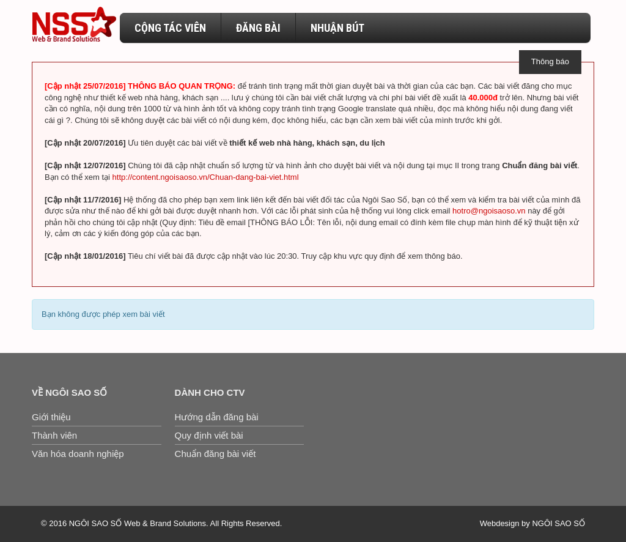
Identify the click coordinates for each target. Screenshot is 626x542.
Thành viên (54, 435)
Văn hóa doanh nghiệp (78, 453)
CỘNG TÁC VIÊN (170, 27)
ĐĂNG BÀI (258, 27)
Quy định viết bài (209, 435)
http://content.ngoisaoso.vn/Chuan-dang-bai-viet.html (205, 177)
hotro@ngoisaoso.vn (488, 210)
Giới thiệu (51, 417)
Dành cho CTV (210, 392)
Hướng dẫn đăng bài (217, 417)
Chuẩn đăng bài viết (215, 453)
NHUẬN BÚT (337, 27)
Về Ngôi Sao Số (69, 392)
